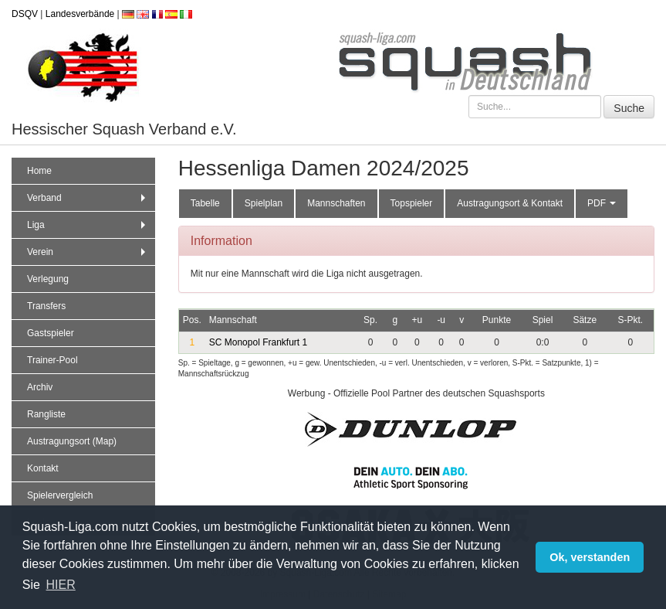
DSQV (25, 14)
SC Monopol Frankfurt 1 (258, 342)
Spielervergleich (60, 495)
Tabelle (205, 203)
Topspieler (411, 203)
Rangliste (46, 414)
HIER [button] (61, 584)
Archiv (39, 387)
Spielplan (263, 203)
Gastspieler (50, 333)
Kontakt (43, 468)
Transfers (46, 306)
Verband (88, 197)
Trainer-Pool (52, 360)
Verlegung (48, 279)
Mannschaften (336, 203)
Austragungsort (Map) (72, 441)
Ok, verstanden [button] (589, 557)
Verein (88, 252)
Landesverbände (80, 14)
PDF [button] (601, 203)
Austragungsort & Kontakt (510, 203)
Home (39, 170)
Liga (88, 224)
